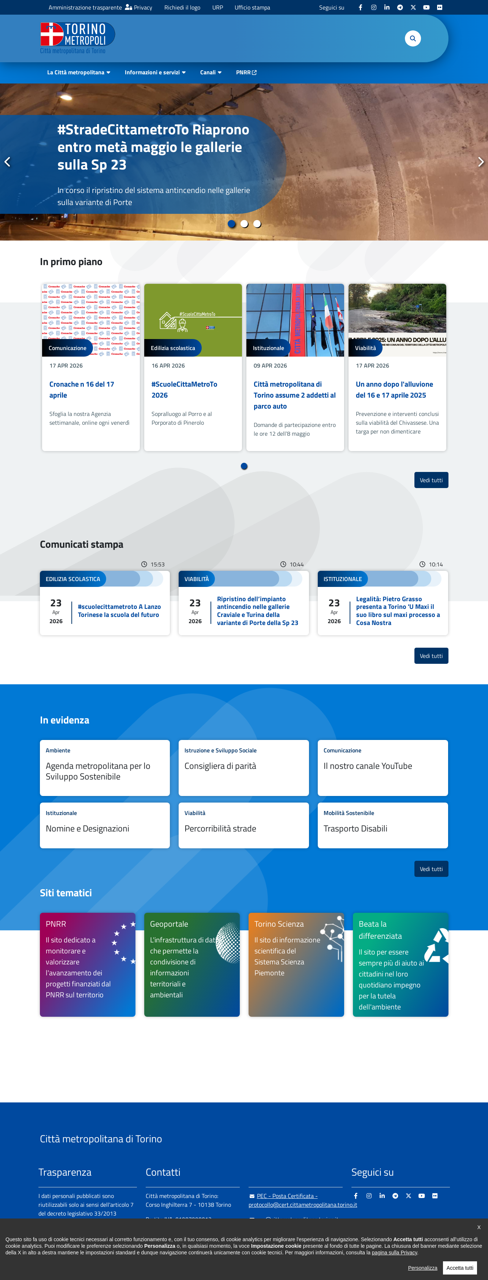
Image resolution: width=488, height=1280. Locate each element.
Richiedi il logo (182, 7)
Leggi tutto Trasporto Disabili (383, 825)
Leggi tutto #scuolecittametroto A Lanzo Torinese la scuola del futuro (105, 603)
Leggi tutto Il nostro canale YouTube (383, 768)
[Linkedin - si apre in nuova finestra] (387, 7)
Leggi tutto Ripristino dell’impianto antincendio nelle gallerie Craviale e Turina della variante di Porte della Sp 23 (244, 603)
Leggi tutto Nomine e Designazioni (105, 825)
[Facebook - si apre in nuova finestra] (360, 7)
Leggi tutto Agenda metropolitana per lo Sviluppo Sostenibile (105, 768)
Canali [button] (208, 72)
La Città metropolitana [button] (75, 72)
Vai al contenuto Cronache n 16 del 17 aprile (91, 367)
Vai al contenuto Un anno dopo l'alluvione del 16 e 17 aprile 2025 (397, 367)
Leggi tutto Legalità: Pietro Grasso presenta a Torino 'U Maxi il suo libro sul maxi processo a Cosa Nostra (383, 603)
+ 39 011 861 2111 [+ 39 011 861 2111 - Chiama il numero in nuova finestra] (202, 1233)
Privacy (143, 7)
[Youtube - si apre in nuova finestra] (426, 7)
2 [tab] (244, 223)
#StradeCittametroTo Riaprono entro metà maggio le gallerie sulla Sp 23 (153, 146)
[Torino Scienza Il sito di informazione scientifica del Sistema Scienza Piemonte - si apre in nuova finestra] (296, 965)
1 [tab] (231, 223)
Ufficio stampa (252, 7)
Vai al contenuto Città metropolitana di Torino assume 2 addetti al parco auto (295, 367)
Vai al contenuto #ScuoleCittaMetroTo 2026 (193, 367)
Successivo (480, 162)
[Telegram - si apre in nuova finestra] (400, 7)
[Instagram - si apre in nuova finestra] (373, 7)
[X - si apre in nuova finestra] (413, 7)
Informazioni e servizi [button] (152, 72)
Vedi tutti (434, 479)
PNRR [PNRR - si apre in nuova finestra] (243, 72)
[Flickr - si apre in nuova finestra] (439, 7)
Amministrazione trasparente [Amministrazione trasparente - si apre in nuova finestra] (85, 7)
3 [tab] (256, 223)
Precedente (7, 162)
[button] (413, 38)
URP (217, 7)
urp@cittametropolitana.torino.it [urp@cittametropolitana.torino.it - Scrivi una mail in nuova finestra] (294, 1219)
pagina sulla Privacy (394, 1272)
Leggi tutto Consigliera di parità (244, 768)
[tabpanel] (244, 162)
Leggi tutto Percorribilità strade (244, 825)
